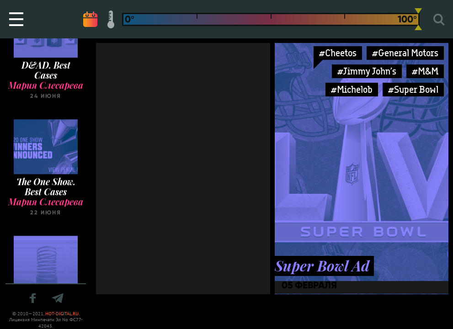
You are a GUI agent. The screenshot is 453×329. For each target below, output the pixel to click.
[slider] (418, 19)
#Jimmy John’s (366, 71)
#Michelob (352, 89)
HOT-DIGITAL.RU (62, 314)
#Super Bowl (413, 89)
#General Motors (405, 53)
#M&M (425, 71)
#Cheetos (338, 53)
